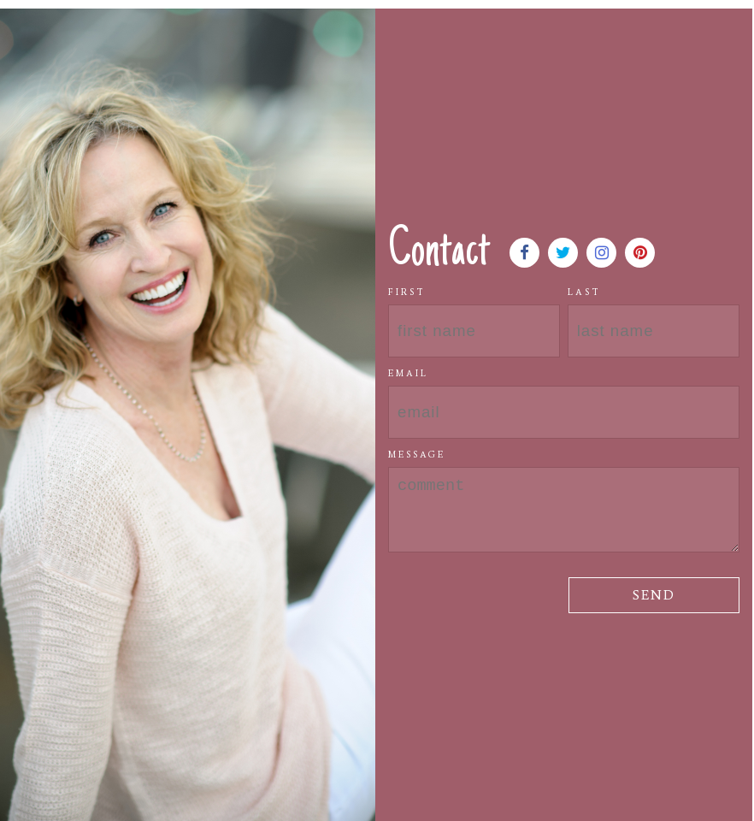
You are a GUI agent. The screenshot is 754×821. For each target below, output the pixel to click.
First (407, 292)
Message (416, 454)
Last (584, 292)
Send (654, 595)
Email (408, 373)
